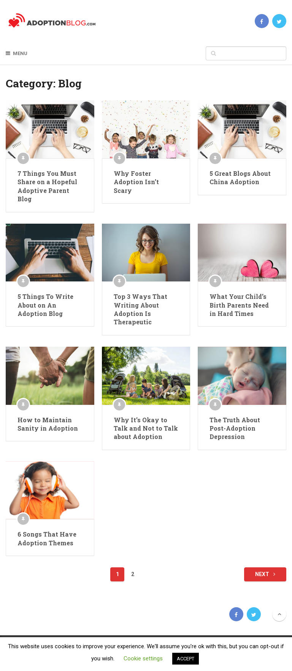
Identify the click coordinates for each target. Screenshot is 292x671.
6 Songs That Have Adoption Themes (46, 538)
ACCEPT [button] (185, 659)
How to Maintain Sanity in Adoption (47, 424)
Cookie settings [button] (143, 658)
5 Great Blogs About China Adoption (240, 177)
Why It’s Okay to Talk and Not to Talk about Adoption (146, 428)
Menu (20, 53)
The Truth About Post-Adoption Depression (234, 428)
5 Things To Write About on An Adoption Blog (45, 304)
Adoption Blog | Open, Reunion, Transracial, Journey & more (47, 614)
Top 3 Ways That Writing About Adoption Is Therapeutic (140, 309)
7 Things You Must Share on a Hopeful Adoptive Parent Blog (47, 186)
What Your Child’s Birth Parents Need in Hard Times (239, 304)
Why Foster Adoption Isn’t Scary (136, 181)
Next (265, 574)
